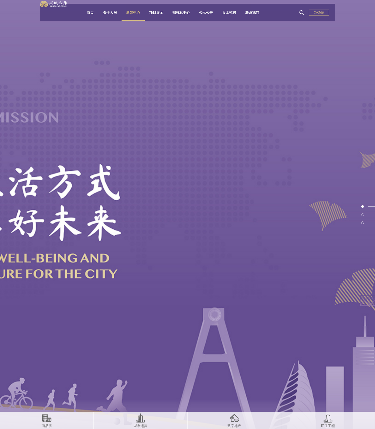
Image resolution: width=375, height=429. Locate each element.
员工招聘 (233, 13)
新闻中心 (137, 13)
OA (319, 12)
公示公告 (210, 13)
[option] (187, 214)
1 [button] (371, 206)
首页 (94, 13)
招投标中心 (184, 13)
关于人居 (114, 13)
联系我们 (256, 13)
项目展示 (160, 13)
